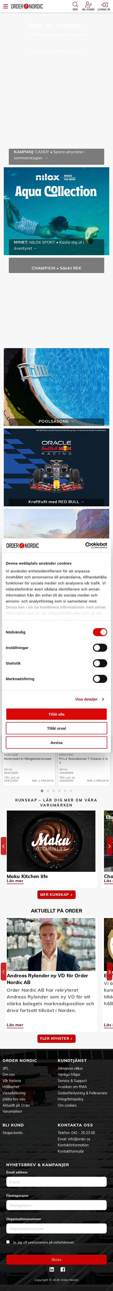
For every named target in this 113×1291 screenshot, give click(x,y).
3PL (6, 1068)
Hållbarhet (11, 1087)
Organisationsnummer (24, 1219)
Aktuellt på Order (16, 1105)
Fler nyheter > (56, 1038)
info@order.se (79, 1139)
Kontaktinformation (73, 1145)
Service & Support (72, 1081)
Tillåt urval (56, 728)
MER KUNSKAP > (56, 894)
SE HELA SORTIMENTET (59, 51)
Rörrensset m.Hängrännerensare (28, 759)
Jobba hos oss (14, 1099)
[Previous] (3, 846)
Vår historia (12, 1081)
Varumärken (12, 1111)
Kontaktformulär (71, 1151)
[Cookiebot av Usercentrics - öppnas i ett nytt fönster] (85, 545)
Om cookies (67, 1105)
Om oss (9, 1074)
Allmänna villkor (70, 1068)
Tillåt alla (56, 714)
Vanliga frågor (69, 1074)
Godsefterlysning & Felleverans (82, 1093)
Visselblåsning (14, 1093)
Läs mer (15, 880)
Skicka (57, 1259)
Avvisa (56, 742)
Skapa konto (13, 1133)
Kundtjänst (72, 1060)
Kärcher (11, 755)
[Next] (109, 846)
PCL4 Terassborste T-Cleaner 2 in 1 (83, 760)
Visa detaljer (86, 699)
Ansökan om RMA (72, 1087)
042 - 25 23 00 (83, 1133)
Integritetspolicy (70, 1099)
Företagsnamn (18, 1195)
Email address (18, 1172)
